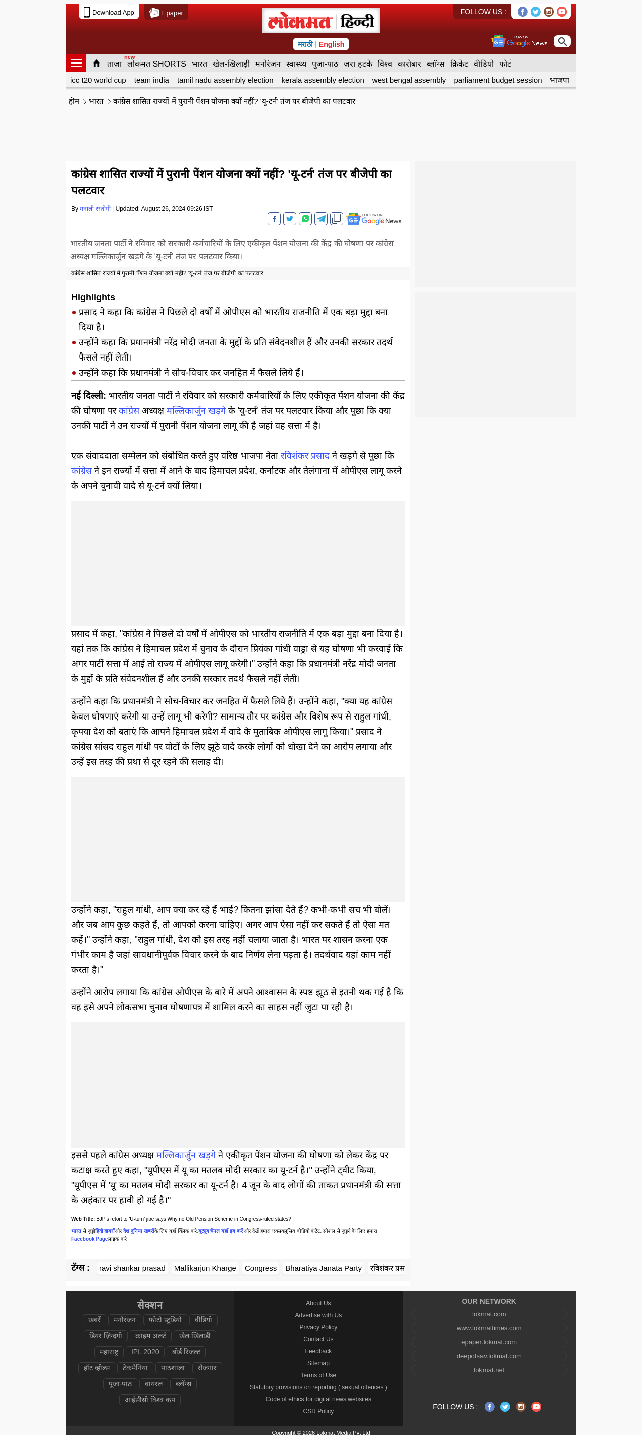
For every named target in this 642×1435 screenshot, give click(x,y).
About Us (318, 1299)
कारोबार (409, 60)
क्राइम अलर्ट (150, 1332)
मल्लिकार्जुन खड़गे (196, 407)
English (332, 40)
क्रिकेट (459, 60)
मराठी (305, 40)
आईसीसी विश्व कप (150, 1396)
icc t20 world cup (98, 76)
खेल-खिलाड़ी (231, 60)
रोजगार (207, 1364)
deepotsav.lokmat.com (489, 1352)
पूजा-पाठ (325, 60)
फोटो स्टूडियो (165, 1316)
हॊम (74, 97)
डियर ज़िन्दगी (105, 1332)
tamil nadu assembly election (225, 76)
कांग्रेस (129, 407)
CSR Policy (318, 1407)
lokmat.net (489, 1366)
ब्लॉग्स (436, 60)
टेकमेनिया (135, 1364)
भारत (199, 60)
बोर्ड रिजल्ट (186, 1348)
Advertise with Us (318, 1311)
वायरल (154, 1380)
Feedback (318, 1347)
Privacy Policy (319, 1323)
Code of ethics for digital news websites (318, 1395)
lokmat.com (489, 1310)
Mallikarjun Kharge (205, 1264)
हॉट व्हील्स (97, 1364)
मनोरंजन (268, 60)
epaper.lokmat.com (489, 1338)
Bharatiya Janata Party (323, 1264)
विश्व (385, 60)
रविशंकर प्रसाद (305, 452)
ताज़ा (114, 60)
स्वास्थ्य (296, 60)
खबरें (94, 1316)
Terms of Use (319, 1371)
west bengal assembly (409, 76)
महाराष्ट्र (109, 1348)
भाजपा (559, 76)
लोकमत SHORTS (156, 60)
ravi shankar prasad (132, 1264)
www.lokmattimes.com (489, 1324)
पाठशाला (173, 1364)
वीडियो (484, 60)
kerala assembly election (323, 76)
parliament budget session (498, 76)
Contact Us (318, 1335)
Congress (261, 1264)
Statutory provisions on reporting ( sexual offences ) (318, 1383)
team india (151, 76)
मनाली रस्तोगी (95, 204)
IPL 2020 (145, 1348)
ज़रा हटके (358, 60)
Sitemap (318, 1359)
